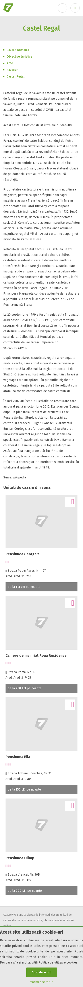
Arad (10, 63)
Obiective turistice (19, 56)
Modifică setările (41, 982)
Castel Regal (16, 76)
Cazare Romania (18, 50)
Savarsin (12, 70)
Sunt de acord (41, 972)
